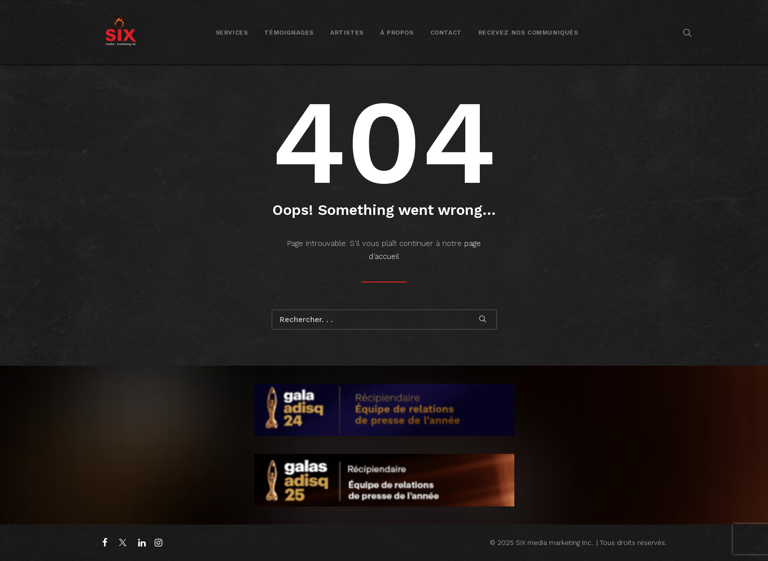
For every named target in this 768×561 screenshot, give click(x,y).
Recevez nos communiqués (528, 32)
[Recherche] (384, 320)
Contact (446, 32)
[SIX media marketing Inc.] (121, 32)
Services (232, 32)
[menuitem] (232, 32)
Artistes (347, 32)
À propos (397, 32)
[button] (687, 32)
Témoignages (289, 32)
